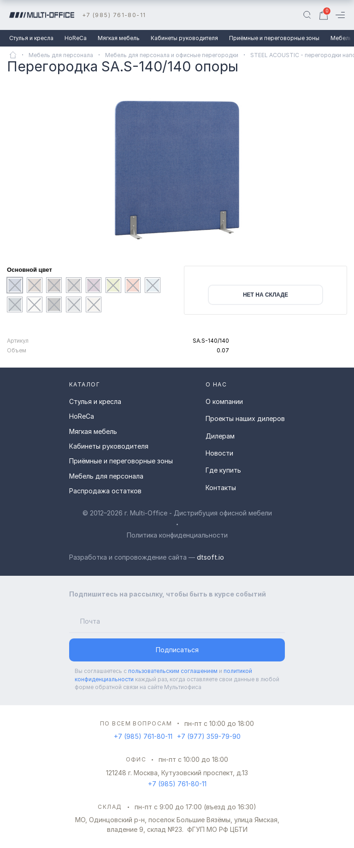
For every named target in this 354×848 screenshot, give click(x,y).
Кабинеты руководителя (184, 38)
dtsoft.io (210, 557)
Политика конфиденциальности (177, 535)
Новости (219, 453)
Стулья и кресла (31, 38)
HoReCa (76, 38)
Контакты (221, 487)
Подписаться (177, 650)
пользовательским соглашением (173, 670)
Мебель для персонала (106, 476)
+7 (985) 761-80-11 (114, 15)
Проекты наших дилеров (245, 418)
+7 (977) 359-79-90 (209, 736)
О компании (224, 401)
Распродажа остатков (105, 491)
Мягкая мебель (119, 38)
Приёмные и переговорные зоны (274, 38)
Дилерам (220, 436)
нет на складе (265, 295)
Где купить (223, 470)
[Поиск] (307, 15)
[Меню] (340, 15)
